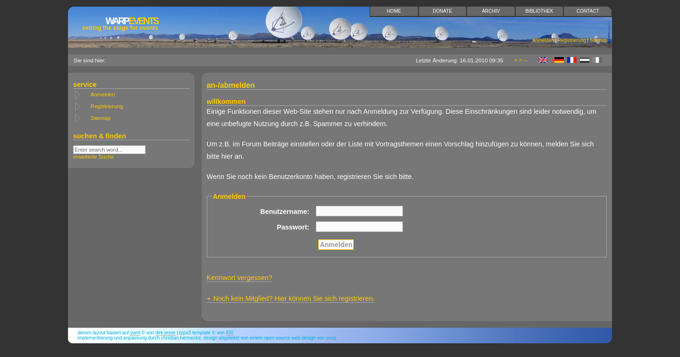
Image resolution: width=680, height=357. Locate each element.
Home (394, 11)
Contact (588, 11)
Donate (442, 11)
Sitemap (598, 40)
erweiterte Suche (93, 157)
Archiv (491, 11)
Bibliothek (539, 11)
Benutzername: (284, 211)
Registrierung (572, 40)
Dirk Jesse (165, 332)
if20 (229, 332)
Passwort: (293, 227)
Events (120, 23)
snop (331, 337)
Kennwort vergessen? (239, 277)
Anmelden (542, 40)
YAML (135, 332)
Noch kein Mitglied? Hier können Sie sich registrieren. (294, 298)
